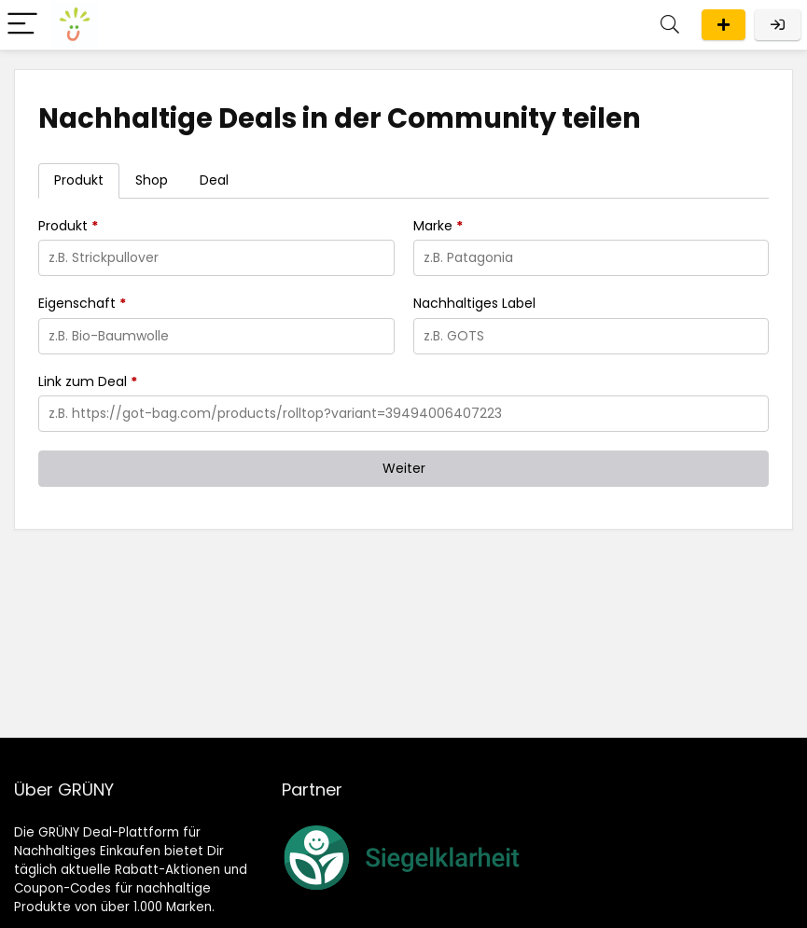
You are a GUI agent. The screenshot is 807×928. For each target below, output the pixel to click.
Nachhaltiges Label (474, 303)
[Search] (669, 24)
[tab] (78, 181)
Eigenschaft (82, 303)
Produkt (68, 226)
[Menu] (22, 24)
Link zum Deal (87, 382)
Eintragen (723, 25)
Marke (438, 226)
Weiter (404, 468)
